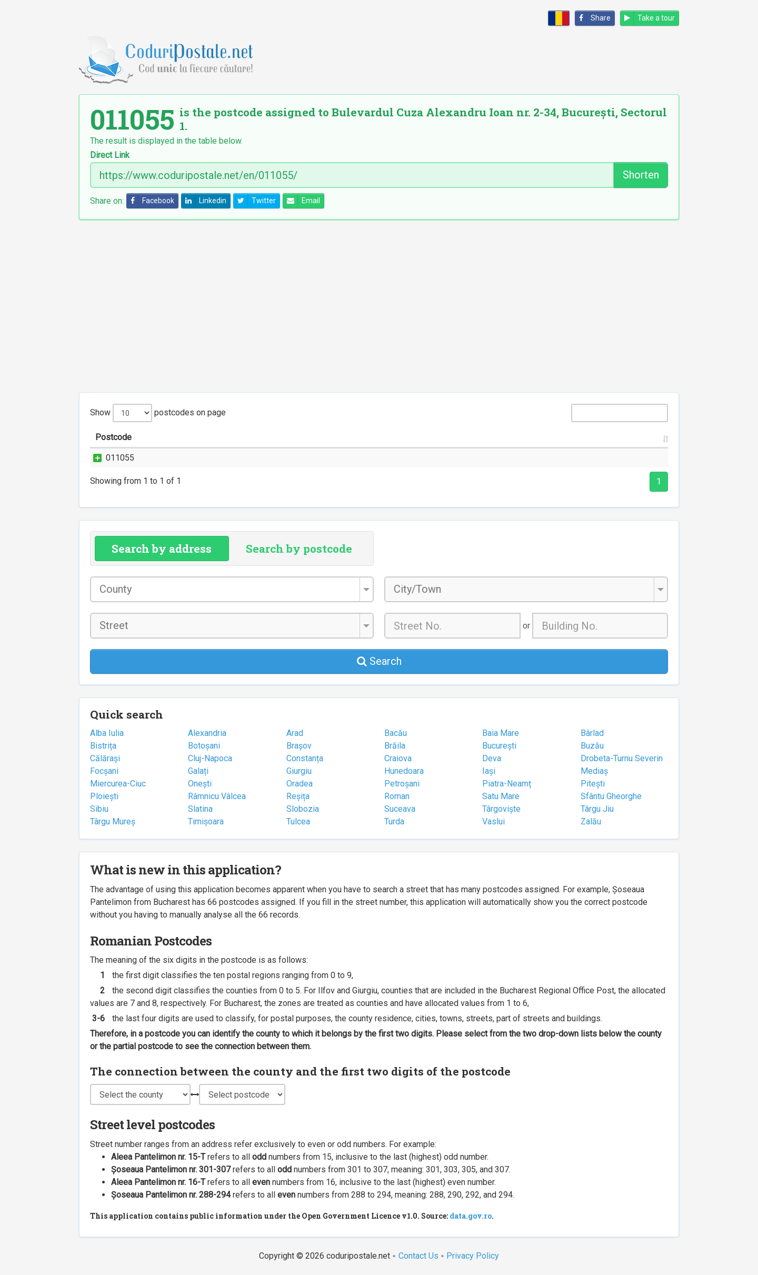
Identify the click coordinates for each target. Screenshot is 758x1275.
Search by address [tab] (162, 548)
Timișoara (206, 821)
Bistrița (103, 746)
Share (593, 18)
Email (301, 201)
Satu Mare (501, 796)
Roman (397, 796)
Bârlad (592, 733)
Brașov (299, 746)
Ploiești (104, 796)
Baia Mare (500, 733)
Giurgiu (299, 771)
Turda (394, 821)
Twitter (255, 201)
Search (379, 661)
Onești (200, 784)
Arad (294, 733)
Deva (491, 758)
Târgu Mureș (112, 821)
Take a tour (648, 18)
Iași (488, 771)
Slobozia (302, 809)
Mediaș (594, 771)
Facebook (150, 201)
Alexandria (207, 733)
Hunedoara (404, 771)
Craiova (398, 758)
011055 (109, 458)
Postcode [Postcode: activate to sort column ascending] (113, 437)
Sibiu (99, 809)
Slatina (200, 809)
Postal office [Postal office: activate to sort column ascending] (600, 437)
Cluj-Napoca (210, 758)
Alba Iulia (107, 733)
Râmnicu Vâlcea (217, 796)
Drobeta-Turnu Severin (622, 758)
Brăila (394, 746)
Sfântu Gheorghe (611, 796)
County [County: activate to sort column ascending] (513, 437)
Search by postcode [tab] (299, 548)
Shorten (641, 174)
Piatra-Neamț (506, 784)
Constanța (304, 758)
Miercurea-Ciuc (118, 784)
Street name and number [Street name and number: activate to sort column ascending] (219, 437)
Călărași (105, 758)
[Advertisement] (379, 306)
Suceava (399, 809)
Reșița (298, 796)
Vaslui (493, 821)
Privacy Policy (472, 1256)
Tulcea (298, 821)
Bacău (395, 733)
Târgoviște (501, 809)
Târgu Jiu (597, 809)
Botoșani (204, 746)
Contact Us (418, 1256)
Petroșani (402, 784)
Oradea (299, 784)
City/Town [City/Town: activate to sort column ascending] (439, 437)
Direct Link (109, 155)
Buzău (592, 746)
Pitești (593, 784)
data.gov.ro (471, 1216)
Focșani (104, 771)
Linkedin (204, 201)
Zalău (591, 821)
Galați (198, 771)
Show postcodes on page (158, 413)
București (499, 746)
